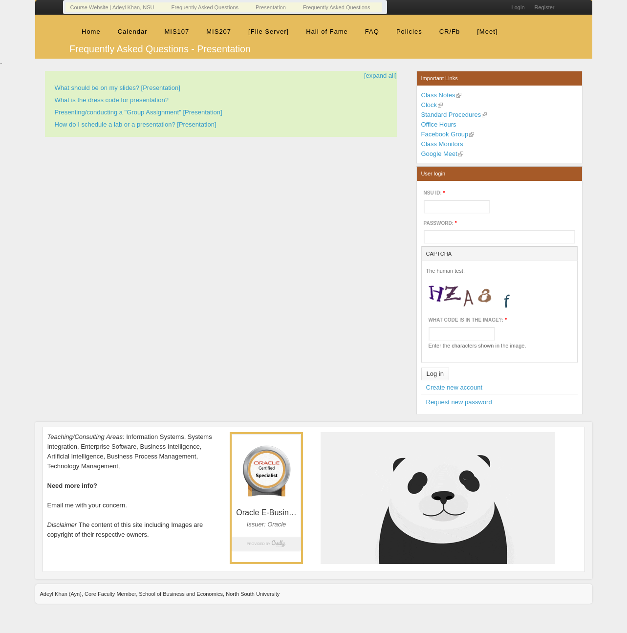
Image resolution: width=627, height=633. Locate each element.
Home (91, 31)
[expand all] (380, 75)
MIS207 (218, 31)
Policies (409, 31)
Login (518, 7)
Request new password (459, 402)
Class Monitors (442, 144)
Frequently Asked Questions (205, 7)
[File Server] (268, 31)
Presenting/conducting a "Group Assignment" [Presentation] (138, 112)
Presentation (271, 7)
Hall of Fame (327, 31)
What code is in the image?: (468, 320)
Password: (440, 223)
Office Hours (438, 124)
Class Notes (438, 95)
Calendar (133, 31)
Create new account (454, 387)
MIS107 (176, 31)
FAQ (372, 31)
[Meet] (487, 31)
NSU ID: (434, 193)
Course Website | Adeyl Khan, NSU (112, 7)
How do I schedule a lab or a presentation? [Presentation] (135, 124)
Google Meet (439, 153)
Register (545, 7)
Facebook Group (445, 134)
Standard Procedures (451, 114)
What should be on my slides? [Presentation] (117, 87)
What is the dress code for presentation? (112, 100)
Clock (429, 105)
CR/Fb (449, 31)
